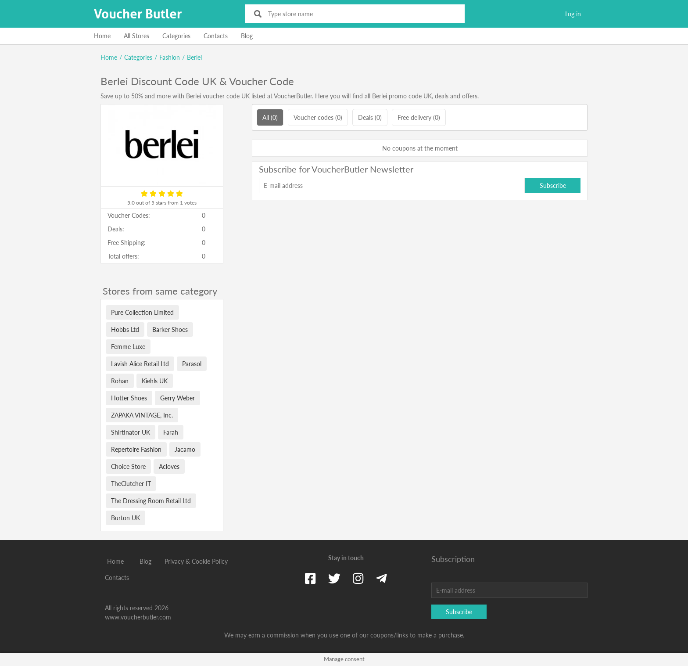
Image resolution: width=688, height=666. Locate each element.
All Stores (136, 36)
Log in (573, 14)
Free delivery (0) (419, 117)
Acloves (169, 466)
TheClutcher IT (131, 483)
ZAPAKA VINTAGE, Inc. (142, 415)
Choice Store (128, 466)
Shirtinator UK (130, 432)
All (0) (270, 117)
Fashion (169, 57)
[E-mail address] (392, 185)
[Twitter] (334, 578)
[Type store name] (361, 14)
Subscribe (553, 185)
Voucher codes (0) (318, 117)
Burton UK (125, 518)
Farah (170, 432)
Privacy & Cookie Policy (196, 561)
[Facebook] (310, 578)
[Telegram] (381, 578)
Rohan (120, 381)
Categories (176, 36)
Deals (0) (370, 117)
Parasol (191, 363)
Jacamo (185, 449)
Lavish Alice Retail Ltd (140, 363)
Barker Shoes (170, 329)
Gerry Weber (177, 398)
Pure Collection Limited (142, 312)
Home (102, 36)
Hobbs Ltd (125, 329)
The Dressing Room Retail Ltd (151, 500)
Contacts (216, 36)
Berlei (194, 57)
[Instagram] (358, 578)
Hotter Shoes (129, 398)
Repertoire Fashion (136, 449)
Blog (247, 36)
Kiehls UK (155, 381)
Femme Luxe (128, 346)
